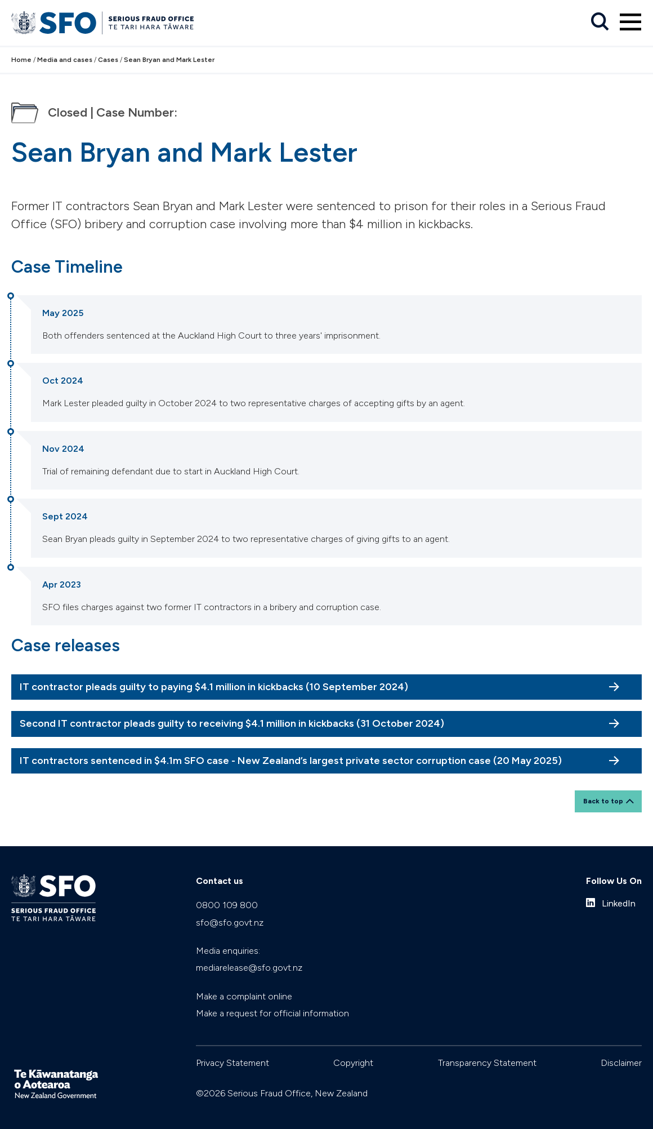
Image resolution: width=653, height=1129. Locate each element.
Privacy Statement (232, 1062)
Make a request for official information (272, 1013)
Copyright (353, 1062)
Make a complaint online (244, 996)
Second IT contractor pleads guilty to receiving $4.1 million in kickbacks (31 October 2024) (232, 723)
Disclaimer (621, 1062)
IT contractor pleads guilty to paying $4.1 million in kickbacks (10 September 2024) (214, 687)
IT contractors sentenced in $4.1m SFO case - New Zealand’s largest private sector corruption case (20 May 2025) (291, 760)
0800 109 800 (227, 905)
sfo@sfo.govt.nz (229, 922)
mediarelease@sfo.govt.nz (249, 967)
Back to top (603, 801)
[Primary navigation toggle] (630, 22)
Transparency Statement (487, 1062)
